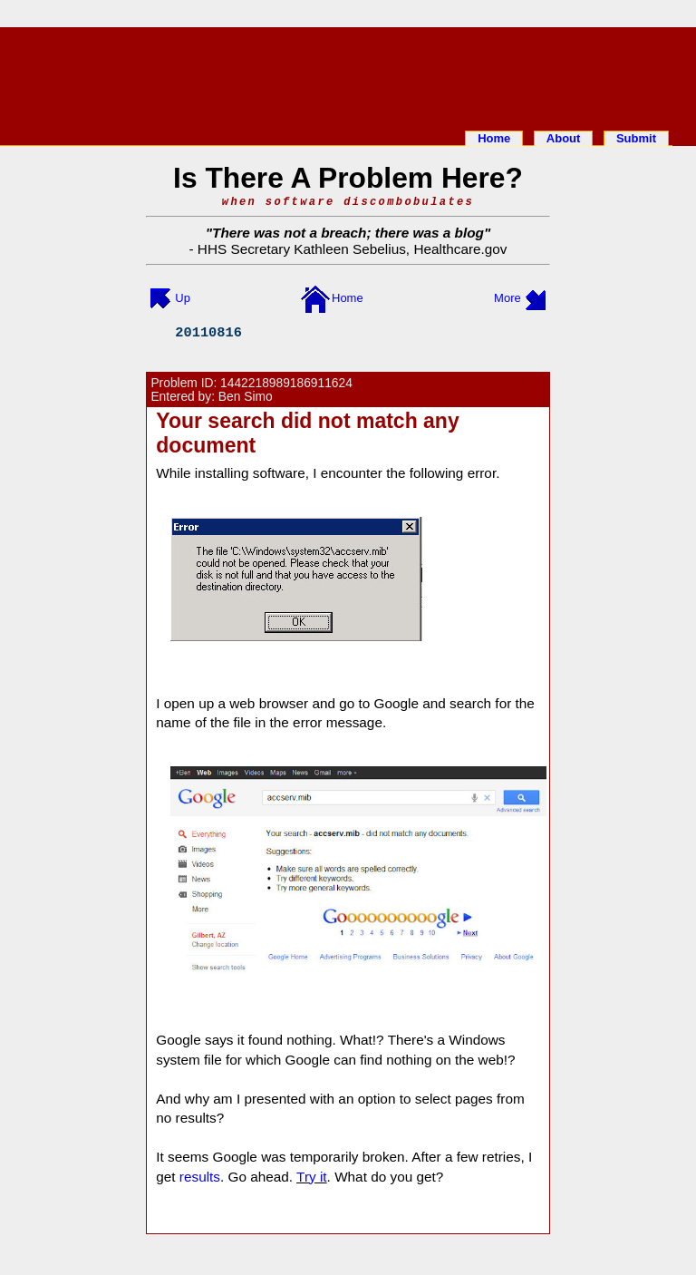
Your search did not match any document (307, 433)
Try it (311, 1176)
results (199, 1176)
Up (182, 298)
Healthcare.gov (460, 249)
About (563, 138)
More (507, 298)
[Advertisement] (348, 75)
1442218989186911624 (286, 383)
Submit (636, 138)
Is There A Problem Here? (348, 177)
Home (494, 138)
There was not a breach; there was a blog (348, 232)
